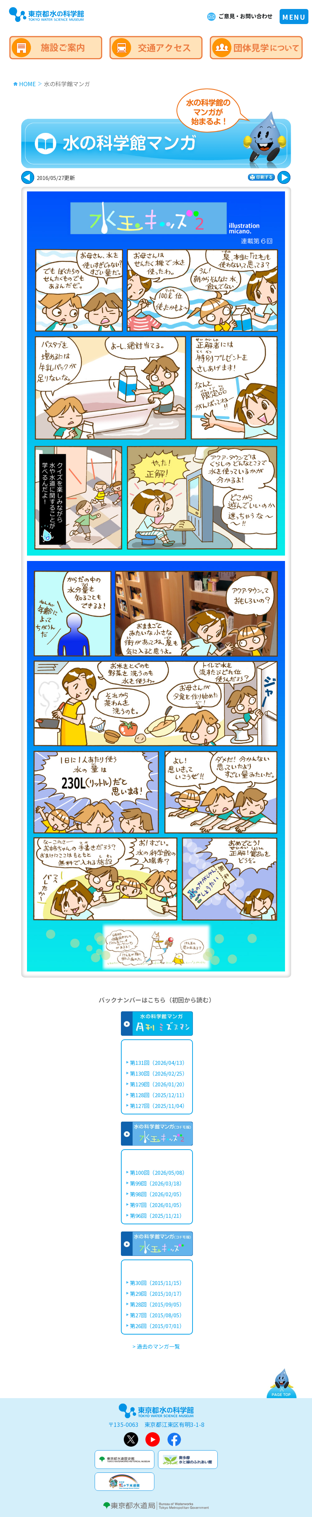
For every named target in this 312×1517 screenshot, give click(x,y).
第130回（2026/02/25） (158, 1073)
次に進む (27, 177)
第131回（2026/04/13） (158, 1062)
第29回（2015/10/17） (157, 1293)
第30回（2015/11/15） (157, 1282)
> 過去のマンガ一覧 (156, 1346)
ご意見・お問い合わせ (243, 16)
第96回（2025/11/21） (157, 1215)
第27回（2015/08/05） (157, 1315)
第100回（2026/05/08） (158, 1172)
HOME (27, 84)
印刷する (261, 177)
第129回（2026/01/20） (158, 1084)
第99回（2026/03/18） (157, 1183)
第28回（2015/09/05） (157, 1304)
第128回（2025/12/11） (158, 1095)
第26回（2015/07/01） (157, 1326)
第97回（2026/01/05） (157, 1205)
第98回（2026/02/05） (157, 1194)
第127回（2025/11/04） (158, 1105)
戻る (283, 177)
